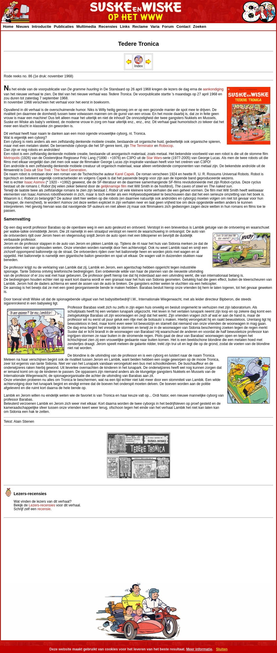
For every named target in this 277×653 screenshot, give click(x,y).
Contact (183, 26)
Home (8, 26)
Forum (168, 26)
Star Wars (154, 158)
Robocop (166, 146)
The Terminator (141, 146)
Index (138, 64)
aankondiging (213, 89)
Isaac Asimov (34, 182)
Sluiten (221, 649)
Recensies (108, 26)
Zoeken (199, 26)
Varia (154, 26)
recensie (43, 509)
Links (125, 26)
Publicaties (64, 26)
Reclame (140, 26)
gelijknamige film (114, 186)
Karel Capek (124, 174)
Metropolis (12, 158)
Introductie (41, 26)
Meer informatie (199, 649)
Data (27, 170)
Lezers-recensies (42, 505)
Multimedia (86, 26)
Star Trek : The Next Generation (61, 170)
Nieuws (22, 26)
